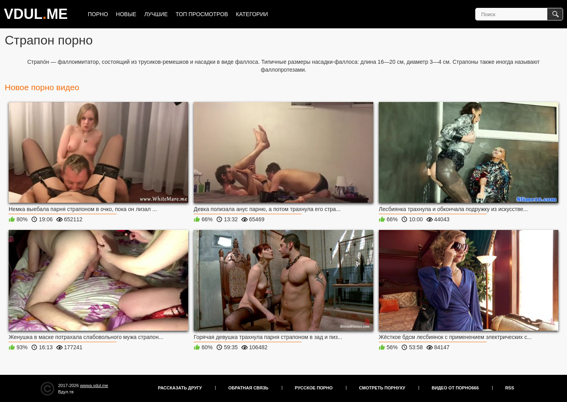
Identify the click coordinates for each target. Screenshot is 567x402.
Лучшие (156, 14)
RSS (509, 387)
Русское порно (314, 387)
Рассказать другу (180, 387)
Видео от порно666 (455, 387)
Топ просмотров (202, 14)
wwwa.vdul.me (94, 385)
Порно (98, 14)
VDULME (36, 14)
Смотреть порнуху (382, 387)
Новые (126, 14)
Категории (252, 14)
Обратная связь (248, 387)
